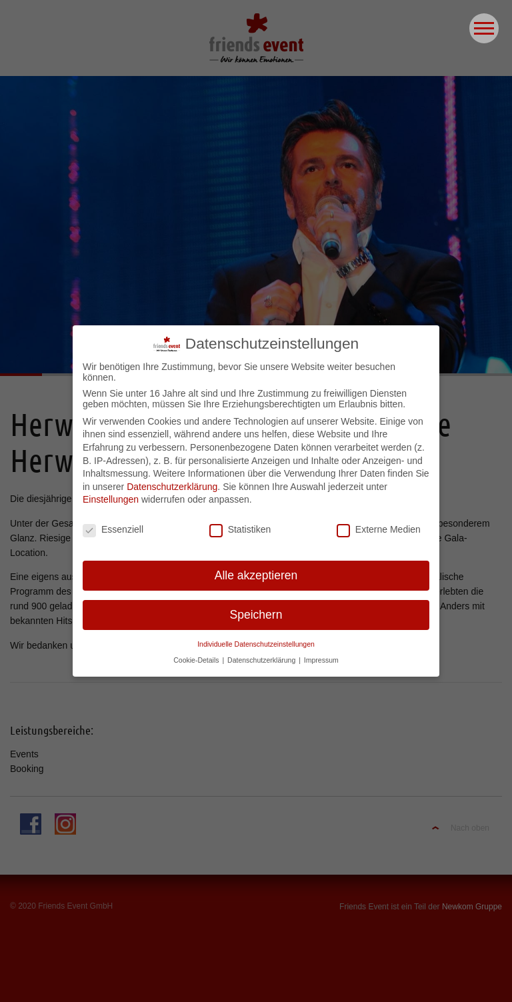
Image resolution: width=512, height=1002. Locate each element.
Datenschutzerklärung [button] (262, 654)
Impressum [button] (321, 654)
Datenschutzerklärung (172, 480)
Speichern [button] (256, 608)
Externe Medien (379, 523)
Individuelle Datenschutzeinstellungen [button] (256, 638)
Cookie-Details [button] (197, 654)
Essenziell (113, 523)
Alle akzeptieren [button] (256, 569)
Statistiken (240, 523)
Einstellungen (111, 494)
